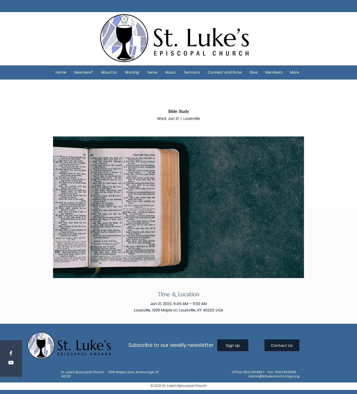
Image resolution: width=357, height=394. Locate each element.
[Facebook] (11, 353)
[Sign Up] (232, 345)
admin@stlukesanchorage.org (273, 376)
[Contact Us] (281, 345)
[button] (83, 72)
